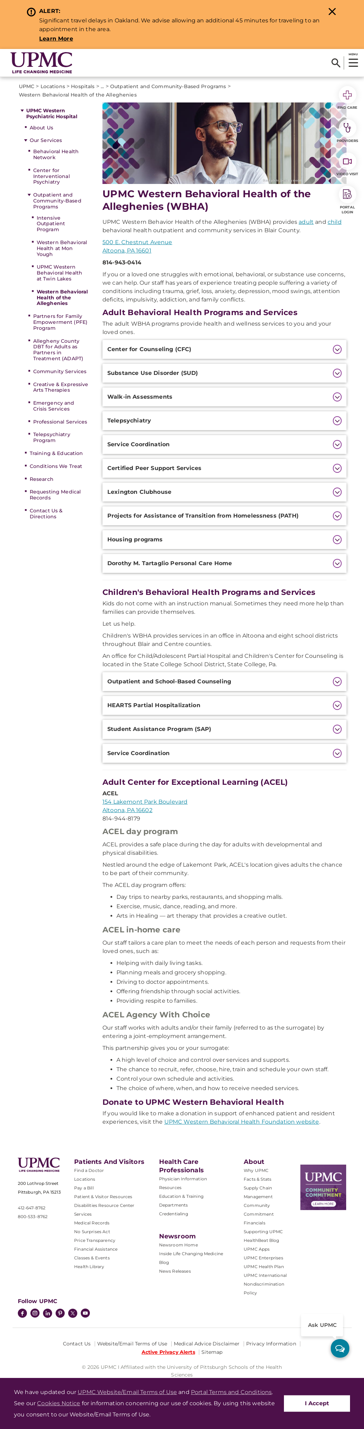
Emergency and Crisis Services (53, 406)
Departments (173, 1205)
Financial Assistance (95, 1249)
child (335, 222)
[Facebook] (22, 1314)
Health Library (89, 1266)
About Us (41, 128)
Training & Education (56, 453)
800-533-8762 (33, 1216)
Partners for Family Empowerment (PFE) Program (60, 322)
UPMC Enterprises (263, 1257)
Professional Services (60, 422)
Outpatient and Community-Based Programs (57, 201)
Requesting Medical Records (55, 495)
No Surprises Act (92, 1231)
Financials (254, 1222)
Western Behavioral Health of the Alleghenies (62, 298)
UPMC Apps (257, 1249)
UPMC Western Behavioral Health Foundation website (241, 1121)
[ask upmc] (340, 1348)
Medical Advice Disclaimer (207, 1344)
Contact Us (77, 1344)
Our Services (46, 140)
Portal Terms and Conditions (231, 1392)
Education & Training (181, 1196)
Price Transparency (94, 1240)
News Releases (175, 1271)
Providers (347, 131)
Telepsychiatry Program (51, 437)
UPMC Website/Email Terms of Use (127, 1392)
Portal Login (347, 200)
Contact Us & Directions (46, 513)
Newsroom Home (178, 1244)
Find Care (347, 98)
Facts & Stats (257, 1179)
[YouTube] (85, 1314)
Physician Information (183, 1178)
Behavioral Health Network (56, 154)
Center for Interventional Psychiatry (51, 176)
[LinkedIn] (47, 1314)
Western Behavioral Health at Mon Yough (62, 248)
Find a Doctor (89, 1170)
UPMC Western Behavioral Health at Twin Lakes (59, 273)
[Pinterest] (60, 1314)
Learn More (56, 38)
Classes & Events (92, 1257)
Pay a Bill (84, 1187)
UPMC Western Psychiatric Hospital (52, 113)
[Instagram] (35, 1314)
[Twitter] (72, 1313)
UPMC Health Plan (264, 1266)
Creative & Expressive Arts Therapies (60, 387)
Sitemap (211, 1352)
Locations (84, 1179)
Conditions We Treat (56, 466)
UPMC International (265, 1275)
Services (83, 1214)
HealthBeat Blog (261, 1240)
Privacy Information (271, 1344)
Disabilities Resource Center (104, 1205)
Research (41, 479)
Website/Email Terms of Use (132, 1344)
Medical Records (91, 1222)
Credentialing (173, 1213)
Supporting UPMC (263, 1231)
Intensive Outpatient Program (51, 224)
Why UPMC (256, 1170)
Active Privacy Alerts (168, 1352)
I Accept (317, 1403)
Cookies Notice (58, 1403)
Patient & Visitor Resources (103, 1196)
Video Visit (347, 164)
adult (306, 222)
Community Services (60, 371)
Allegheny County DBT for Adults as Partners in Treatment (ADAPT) (58, 350)
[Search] (335, 63)
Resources (170, 1187)
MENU (353, 54)
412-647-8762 (32, 1207)
